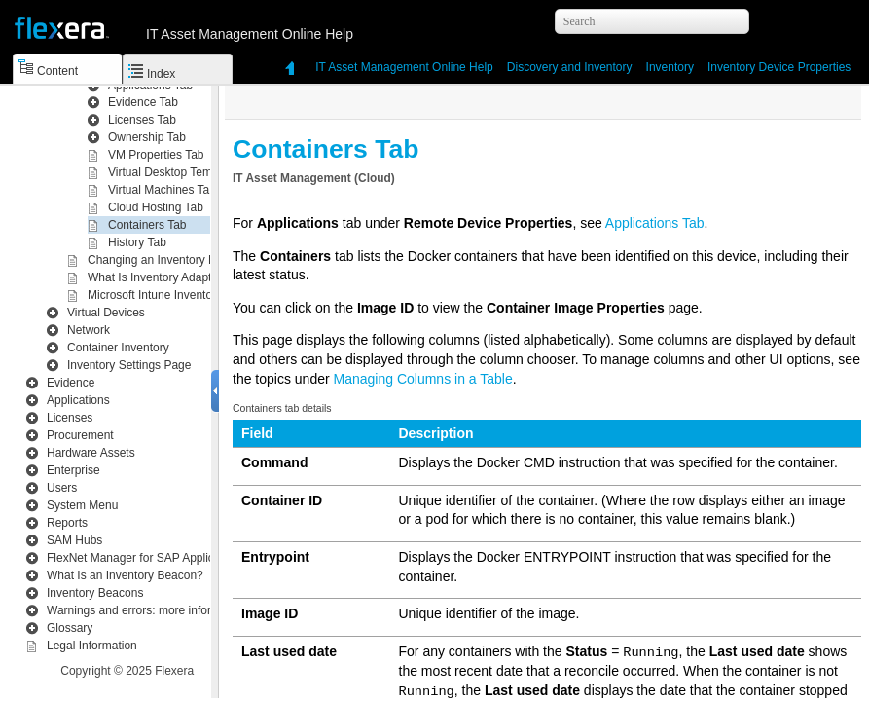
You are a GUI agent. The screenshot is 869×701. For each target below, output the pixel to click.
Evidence (70, 382)
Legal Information (92, 645)
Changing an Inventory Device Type (180, 260)
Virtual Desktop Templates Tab (186, 172)
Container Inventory (118, 347)
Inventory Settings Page (129, 365)
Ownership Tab (147, 137)
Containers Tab (147, 225)
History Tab (137, 242)
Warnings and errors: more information (146, 610)
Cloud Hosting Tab (155, 207)
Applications (78, 400)
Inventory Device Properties (779, 67)
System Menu (82, 505)
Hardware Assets (91, 453)
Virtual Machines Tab (162, 190)
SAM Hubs (74, 540)
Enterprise (73, 470)
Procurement (80, 435)
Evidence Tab (143, 102)
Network (88, 330)
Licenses (69, 417)
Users (62, 488)
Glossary (69, 628)
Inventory (570, 67)
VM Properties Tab (156, 155)
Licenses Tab (142, 120)
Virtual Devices (106, 312)
